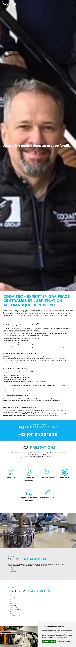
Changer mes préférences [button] (64, 641)
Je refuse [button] (52, 641)
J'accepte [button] (45, 641)
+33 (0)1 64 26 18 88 (38, 434)
